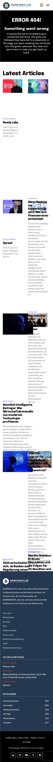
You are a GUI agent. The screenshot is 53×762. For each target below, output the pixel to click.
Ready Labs (10, 122)
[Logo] (26, 581)
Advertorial (8, 401)
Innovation (32, 198)
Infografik (32, 312)
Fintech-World (9, 119)
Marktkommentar (35, 552)
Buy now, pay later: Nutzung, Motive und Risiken (37, 322)
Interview (32, 450)
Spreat (7, 243)
